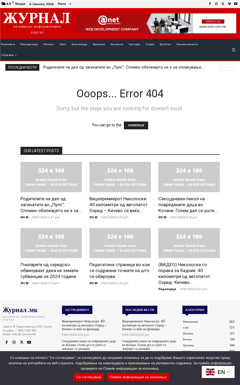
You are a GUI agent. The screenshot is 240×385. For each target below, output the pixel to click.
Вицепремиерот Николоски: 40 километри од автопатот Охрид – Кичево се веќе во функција (89, 324)
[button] (233, 50)
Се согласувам (88, 377)
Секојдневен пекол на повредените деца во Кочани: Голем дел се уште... (188, 204)
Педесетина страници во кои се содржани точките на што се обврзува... (119, 270)
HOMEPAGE (136, 125)
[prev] (222, 67)
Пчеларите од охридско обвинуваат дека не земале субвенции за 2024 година (49, 270)
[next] (231, 67)
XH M (24, 217)
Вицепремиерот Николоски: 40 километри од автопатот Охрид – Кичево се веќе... (118, 204)
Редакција (167, 289)
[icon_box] (65, 5)
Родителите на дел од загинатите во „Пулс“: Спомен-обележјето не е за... (51, 204)
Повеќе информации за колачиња (137, 377)
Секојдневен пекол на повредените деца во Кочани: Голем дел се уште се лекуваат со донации (89, 344)
